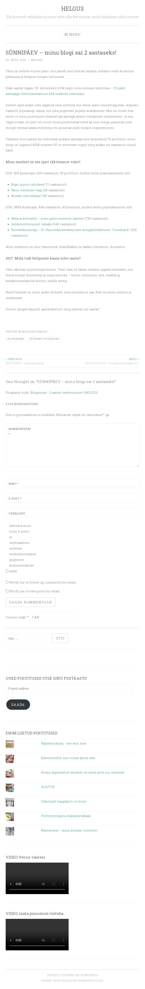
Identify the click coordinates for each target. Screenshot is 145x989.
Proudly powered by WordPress (72, 975)
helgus (37, 60)
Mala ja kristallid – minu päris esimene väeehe (48, 218)
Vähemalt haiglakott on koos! (63, 801)
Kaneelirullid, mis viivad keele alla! (68, 758)
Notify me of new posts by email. (34, 591)
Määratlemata (35, 331)
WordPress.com (90, 980)
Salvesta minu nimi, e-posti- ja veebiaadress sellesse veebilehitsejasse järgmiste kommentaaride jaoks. (20, 548)
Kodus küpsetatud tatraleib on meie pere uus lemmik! (82, 772)
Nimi (13, 483)
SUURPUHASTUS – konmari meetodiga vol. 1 (106, 361)
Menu (75, 34)
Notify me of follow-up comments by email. (43, 582)
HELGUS (72, 8)
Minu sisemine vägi (26, 190)
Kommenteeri (19, 431)
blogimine (15, 338)
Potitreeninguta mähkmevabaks (66, 816)
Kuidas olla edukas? (26, 196)
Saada (18, 704)
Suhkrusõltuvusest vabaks (31, 224)
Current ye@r (17, 617)
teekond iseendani (44, 338)
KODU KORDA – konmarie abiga (39, 361)
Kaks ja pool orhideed (27, 184)
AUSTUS (48, 787)
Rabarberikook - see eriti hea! (63, 743)
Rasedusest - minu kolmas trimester (69, 830)
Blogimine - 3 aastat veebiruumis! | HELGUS (64, 392)
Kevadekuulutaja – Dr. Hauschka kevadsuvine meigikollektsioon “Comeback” (71, 230)
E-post (15, 498)
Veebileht (17, 513)
